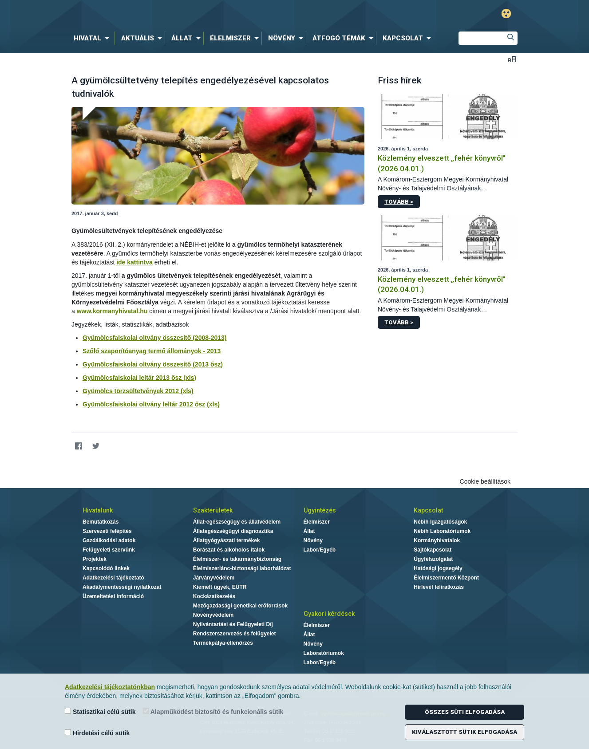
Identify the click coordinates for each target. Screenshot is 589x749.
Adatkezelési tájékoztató (113, 578)
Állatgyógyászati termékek (226, 540)
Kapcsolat (428, 510)
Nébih (199, 14)
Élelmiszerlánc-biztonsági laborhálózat (242, 568)
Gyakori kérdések (329, 613)
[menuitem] (93, 38)
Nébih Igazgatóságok (440, 522)
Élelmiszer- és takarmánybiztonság (237, 559)
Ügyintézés (320, 510)
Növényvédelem (213, 615)
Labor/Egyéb (320, 550)
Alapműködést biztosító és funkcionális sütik (213, 711)
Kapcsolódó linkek (106, 568)
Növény (313, 540)
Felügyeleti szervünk (109, 550)
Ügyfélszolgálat (433, 559)
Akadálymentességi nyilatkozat (122, 587)
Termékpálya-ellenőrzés (223, 643)
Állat (309, 531)
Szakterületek (213, 510)
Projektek (95, 559)
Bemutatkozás (101, 522)
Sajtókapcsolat (432, 550)
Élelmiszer (317, 522)
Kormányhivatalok (437, 540)
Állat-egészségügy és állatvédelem (237, 522)
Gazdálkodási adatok (109, 540)
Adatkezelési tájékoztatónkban (110, 686)
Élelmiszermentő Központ (446, 578)
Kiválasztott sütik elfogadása (464, 732)
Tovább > (398, 201)
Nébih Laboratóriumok (442, 531)
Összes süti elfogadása (465, 712)
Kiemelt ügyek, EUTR (220, 587)
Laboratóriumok (324, 653)
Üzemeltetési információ (113, 596)
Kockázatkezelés (214, 596)
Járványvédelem (213, 578)
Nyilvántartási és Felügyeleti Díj (233, 624)
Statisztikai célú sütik (100, 711)
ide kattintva (134, 262)
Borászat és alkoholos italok (229, 550)
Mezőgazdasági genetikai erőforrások (240, 606)
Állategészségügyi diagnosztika (233, 531)
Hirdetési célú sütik (97, 733)
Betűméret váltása (512, 58)
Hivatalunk (98, 510)
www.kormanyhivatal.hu (112, 311)
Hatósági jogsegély (438, 568)
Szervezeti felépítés (107, 531)
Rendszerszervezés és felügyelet (234, 634)
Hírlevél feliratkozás (439, 587)
